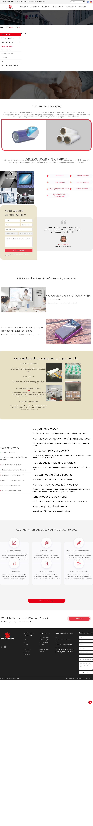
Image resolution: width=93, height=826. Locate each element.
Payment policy (89, 678)
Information (70, 7)
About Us (34, 7)
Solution (44, 7)
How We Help (56, 7)
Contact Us (82, 7)
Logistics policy (70, 678)
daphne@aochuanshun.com (38, 1)
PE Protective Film (6, 50)
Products (23, 7)
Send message (86, 672)
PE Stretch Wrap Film (7, 53)
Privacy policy (79, 678)
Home (2, 27)
